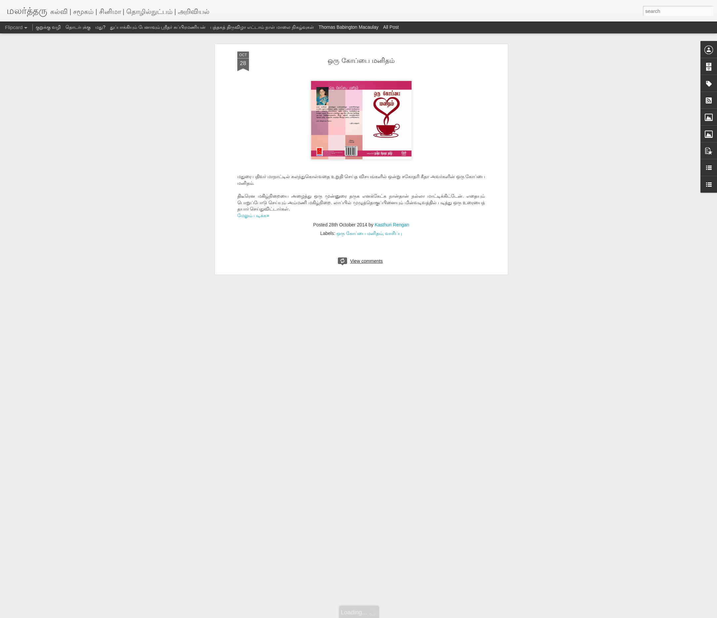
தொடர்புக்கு (78, 27)
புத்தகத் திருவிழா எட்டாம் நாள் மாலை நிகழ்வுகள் (262, 27)
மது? (100, 27)
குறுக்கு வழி (48, 27)
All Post (391, 27)
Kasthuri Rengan (392, 224)
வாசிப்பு (393, 233)
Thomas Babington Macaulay (348, 27)
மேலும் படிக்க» (253, 215)
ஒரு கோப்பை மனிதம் (361, 60)
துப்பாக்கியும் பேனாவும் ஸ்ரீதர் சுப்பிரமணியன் (158, 27)
